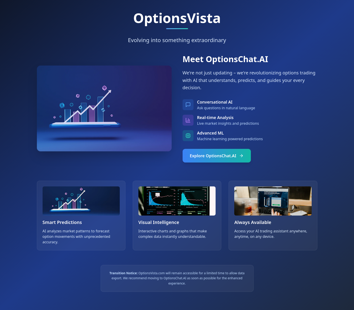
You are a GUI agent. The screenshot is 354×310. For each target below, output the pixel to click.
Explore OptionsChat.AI (217, 155)
